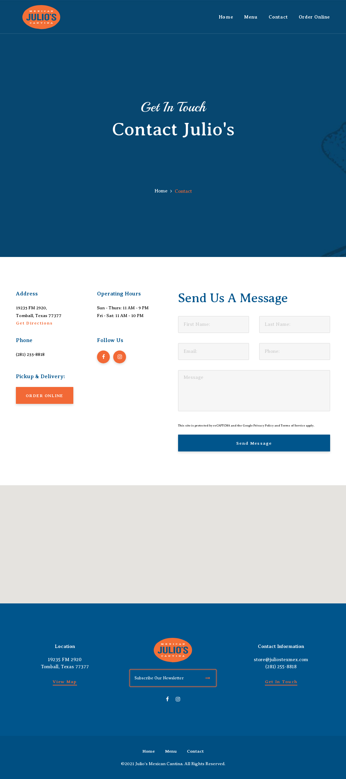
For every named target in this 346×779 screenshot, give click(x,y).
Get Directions (34, 323)
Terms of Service (293, 425)
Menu (171, 751)
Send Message (254, 443)
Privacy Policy (263, 425)
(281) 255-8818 (30, 354)
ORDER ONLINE (45, 395)
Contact (195, 751)
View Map (65, 681)
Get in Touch (281, 681)
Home (161, 190)
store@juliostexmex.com (281, 659)
